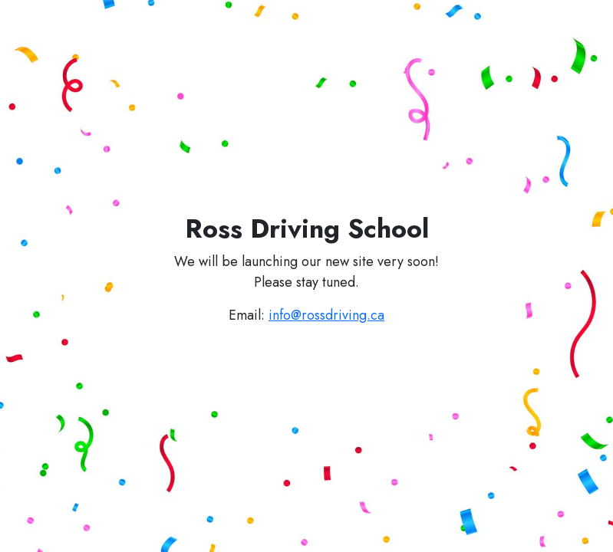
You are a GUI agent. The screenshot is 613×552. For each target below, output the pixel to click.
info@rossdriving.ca (326, 315)
